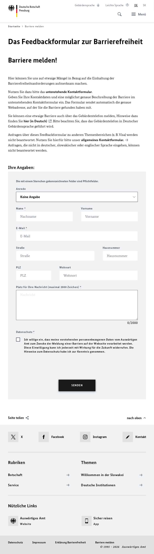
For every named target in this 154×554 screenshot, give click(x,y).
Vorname (86, 208)
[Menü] (137, 14)
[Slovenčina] (144, 5)
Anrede (21, 189)
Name (21, 208)
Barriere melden (104, 542)
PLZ (18, 267)
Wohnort (65, 267)
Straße (20, 248)
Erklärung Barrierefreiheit (70, 542)
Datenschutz (15, 542)
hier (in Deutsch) (35, 121)
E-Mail (21, 228)
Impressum (39, 542)
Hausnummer (111, 248)
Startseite (15, 26)
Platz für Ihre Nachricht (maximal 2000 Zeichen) (48, 287)
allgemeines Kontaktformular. (102, 140)
